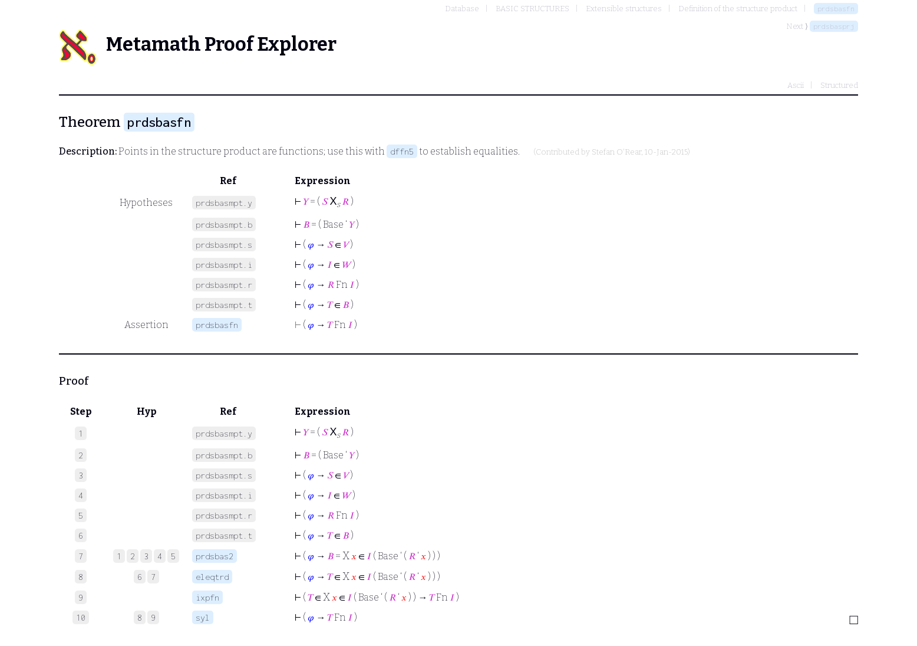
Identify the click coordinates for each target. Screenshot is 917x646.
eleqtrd (212, 577)
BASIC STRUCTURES (532, 8)
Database (462, 8)
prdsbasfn (836, 8)
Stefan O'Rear (616, 152)
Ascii (795, 85)
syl (203, 617)
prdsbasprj (834, 26)
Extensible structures (624, 8)
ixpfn (207, 597)
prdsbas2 (214, 556)
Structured (839, 85)
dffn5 (402, 151)
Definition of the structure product (737, 8)
